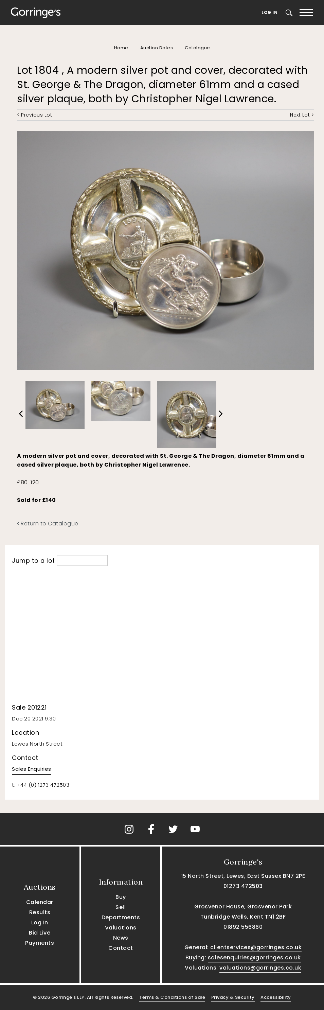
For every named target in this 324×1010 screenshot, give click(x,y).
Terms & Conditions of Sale (172, 997)
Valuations (121, 927)
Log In (269, 12)
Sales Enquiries (31, 768)
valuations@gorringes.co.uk (260, 968)
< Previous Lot (34, 114)
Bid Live (39, 933)
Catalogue (197, 48)
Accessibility (275, 997)
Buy (120, 897)
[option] (55, 403)
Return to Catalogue (47, 523)
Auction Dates (156, 48)
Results (40, 912)
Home (121, 48)
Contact (120, 948)
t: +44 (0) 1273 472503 (40, 784)
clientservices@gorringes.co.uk (256, 947)
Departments (121, 917)
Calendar (39, 902)
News (120, 938)
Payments (39, 943)
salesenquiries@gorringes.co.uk (254, 957)
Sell (120, 907)
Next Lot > (302, 114)
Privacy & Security (233, 997)
